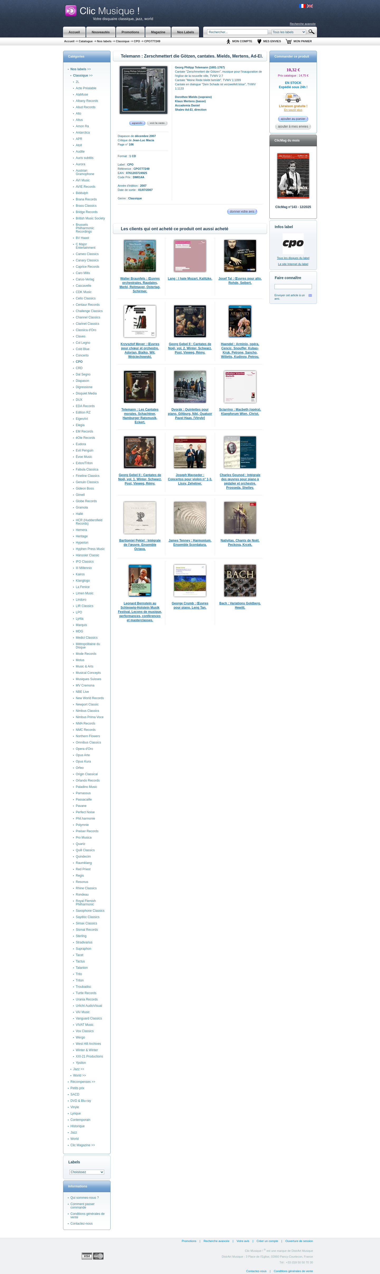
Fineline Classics (87, 476)
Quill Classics (85, 850)
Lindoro (81, 599)
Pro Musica (84, 837)
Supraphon (83, 949)
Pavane (81, 806)
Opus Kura (83, 761)
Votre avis (243, 1241)
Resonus (82, 882)
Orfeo (80, 768)
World (74, 1139)
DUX (79, 400)
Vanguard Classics (89, 1018)
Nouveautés (101, 32)
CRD (79, 368)
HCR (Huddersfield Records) (89, 521)
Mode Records (86, 654)
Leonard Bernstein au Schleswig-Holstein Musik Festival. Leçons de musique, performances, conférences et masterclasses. (140, 611)
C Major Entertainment (86, 246)
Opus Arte (83, 755)
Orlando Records (88, 780)
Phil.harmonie (85, 818)
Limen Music (84, 593)
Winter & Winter (87, 1050)
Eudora (81, 444)
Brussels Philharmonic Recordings (85, 228)
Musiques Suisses (88, 679)
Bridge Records (87, 212)
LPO (79, 612)
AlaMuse (82, 94)
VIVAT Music (84, 1025)
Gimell (80, 495)
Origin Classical (87, 774)
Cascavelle (83, 286)
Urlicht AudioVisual (89, 1006)
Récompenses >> (82, 1082)
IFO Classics (85, 561)
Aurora (80, 164)
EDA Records (85, 406)
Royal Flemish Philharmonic (86, 902)
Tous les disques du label (293, 258)
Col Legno (83, 343)
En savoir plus (293, 109)
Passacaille (84, 799)
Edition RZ (83, 412)
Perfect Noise (85, 812)
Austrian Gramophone (85, 172)
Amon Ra (82, 126)
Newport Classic (87, 704)
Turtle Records (86, 993)
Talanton (82, 968)
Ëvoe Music (84, 457)
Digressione (84, 387)
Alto (78, 113)
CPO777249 (152, 41)
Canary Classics (87, 260)
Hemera (81, 530)
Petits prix (77, 1088)
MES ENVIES (272, 41)
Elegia (80, 425)
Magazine (158, 32)
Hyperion (82, 542)
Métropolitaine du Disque (88, 645)
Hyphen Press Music (90, 549)
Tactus (80, 961)
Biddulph (82, 193)
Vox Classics (85, 1031)
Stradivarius (84, 942)
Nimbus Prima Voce (89, 717)
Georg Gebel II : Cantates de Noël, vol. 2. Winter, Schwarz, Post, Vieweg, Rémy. (190, 348)
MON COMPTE (242, 41)
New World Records (90, 698)
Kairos (80, 574)
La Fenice (83, 587)
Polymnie (82, 825)
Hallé (79, 514)
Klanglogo (83, 580)
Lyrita (79, 618)
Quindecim (83, 856)
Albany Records (87, 101)
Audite (80, 151)
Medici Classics (87, 638)
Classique (123, 41)
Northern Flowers (88, 736)
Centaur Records (88, 305)
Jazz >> (78, 1069)
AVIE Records (85, 187)
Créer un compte (267, 1241)
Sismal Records (87, 930)
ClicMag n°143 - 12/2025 (293, 207)
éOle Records (85, 438)
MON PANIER (302, 41)
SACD (74, 1094)
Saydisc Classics (87, 917)
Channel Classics (88, 317)
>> (80, 69)
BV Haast (82, 238)
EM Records (84, 431)
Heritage (82, 536)
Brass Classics (86, 206)
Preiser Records (87, 831)
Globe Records (86, 501)
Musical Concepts (88, 673)
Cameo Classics (87, 254)
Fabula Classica (87, 469)
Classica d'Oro (86, 330)
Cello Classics (86, 298)
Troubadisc (83, 987)
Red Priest (83, 869)
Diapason (82, 381)
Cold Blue (82, 349)
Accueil (74, 32)
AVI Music (83, 180)
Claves (81, 336)
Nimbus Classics (87, 711)
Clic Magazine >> (82, 1145)
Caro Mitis (83, 273)
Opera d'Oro (84, 749)
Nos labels (104, 41)
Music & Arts (84, 666)
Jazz (73, 1132)
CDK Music (84, 292)
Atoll (79, 145)
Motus (80, 660)
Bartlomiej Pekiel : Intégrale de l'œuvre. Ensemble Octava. (140, 545)
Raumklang (84, 863)
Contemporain (80, 1120)
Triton (80, 980)
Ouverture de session (299, 1241)
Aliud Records (86, 107)
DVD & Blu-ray (80, 1101)
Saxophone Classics (90, 911)
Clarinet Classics (87, 324)
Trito (79, 974)
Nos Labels (185, 32)
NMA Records (85, 723)
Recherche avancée (303, 23)
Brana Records (86, 199)
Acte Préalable (86, 88)
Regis (80, 875)
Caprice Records (87, 267)
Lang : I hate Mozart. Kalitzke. (190, 278)
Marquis (81, 625)
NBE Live (82, 692)
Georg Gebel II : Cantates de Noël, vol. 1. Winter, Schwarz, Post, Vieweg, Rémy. (140, 479)
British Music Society (90, 218)
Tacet (79, 955)
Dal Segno (83, 374)
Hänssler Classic (87, 555)
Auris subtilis (84, 158)
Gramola (82, 507)
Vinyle (74, 1107)
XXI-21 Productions (89, 1056)
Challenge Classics (89, 311)
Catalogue (86, 41)
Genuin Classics (87, 482)
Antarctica (83, 132)
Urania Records (87, 999)
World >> (79, 1075)
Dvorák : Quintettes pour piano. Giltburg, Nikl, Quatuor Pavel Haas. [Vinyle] (190, 414)
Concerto (82, 355)
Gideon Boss (85, 488)
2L (77, 82)
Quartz (80, 844)
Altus (79, 120)
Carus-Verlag (85, 279)
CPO (137, 41)
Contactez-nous (81, 1223)
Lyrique (75, 1113)
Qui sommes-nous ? (84, 1198)
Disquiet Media (86, 393)
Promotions (189, 1241)
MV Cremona (85, 685)
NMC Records (86, 730)
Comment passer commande (82, 1205)
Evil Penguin (84, 450)
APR (79, 139)
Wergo (80, 1037)
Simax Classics (86, 923)
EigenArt (82, 419)
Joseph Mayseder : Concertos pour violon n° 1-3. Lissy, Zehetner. (190, 479)
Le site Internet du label (293, 264)
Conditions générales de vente (87, 1215)
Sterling (81, 936)
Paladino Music (86, 787)
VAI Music (83, 1012)
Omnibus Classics (88, 742)
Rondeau (82, 894)
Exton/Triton (84, 463)
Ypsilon (81, 1063)
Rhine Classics (86, 888)
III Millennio (84, 568)
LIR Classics (84, 606)
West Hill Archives (88, 1044)
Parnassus (83, 793)
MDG (79, 631)
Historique (77, 1126)
